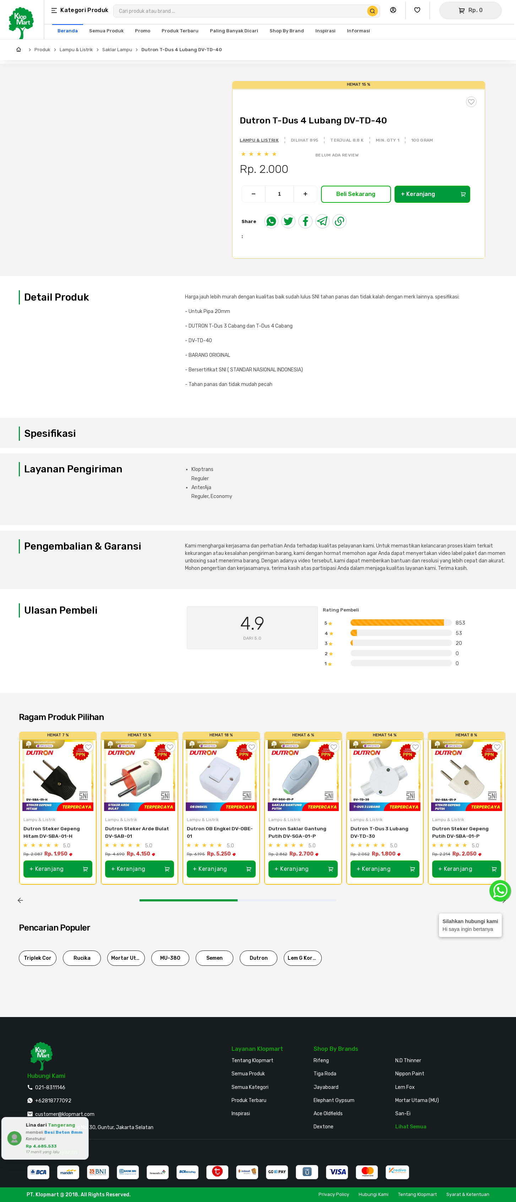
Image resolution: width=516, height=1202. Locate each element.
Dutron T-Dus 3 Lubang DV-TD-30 (380, 832)
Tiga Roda (325, 1074)
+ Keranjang (433, 194)
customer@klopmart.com (64, 1114)
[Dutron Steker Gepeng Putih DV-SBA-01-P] (467, 775)
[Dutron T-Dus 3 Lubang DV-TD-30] (385, 775)
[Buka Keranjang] (470, 10)
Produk (42, 49)
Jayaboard (326, 1087)
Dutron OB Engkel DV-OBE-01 (220, 832)
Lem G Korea (303, 958)
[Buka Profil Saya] (395, 10)
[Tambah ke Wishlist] (88, 747)
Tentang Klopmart (252, 1061)
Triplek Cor (37, 958)
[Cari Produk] (372, 11)
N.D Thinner (408, 1061)
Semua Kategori (250, 1087)
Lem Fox (405, 1087)
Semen (214, 958)
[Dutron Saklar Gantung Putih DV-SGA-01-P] (303, 775)
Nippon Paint (409, 1074)
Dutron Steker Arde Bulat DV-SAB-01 (137, 832)
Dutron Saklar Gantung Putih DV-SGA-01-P (297, 832)
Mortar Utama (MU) (417, 1100)
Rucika (82, 958)
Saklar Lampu (117, 49)
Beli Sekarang (355, 194)
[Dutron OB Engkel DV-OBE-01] (221, 775)
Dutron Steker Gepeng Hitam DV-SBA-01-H (52, 832)
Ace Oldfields (328, 1114)
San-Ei (403, 1114)
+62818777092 (53, 1101)
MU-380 (170, 958)
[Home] (20, 50)
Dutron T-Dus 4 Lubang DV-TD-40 (181, 49)
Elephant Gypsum (334, 1100)
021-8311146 (50, 1088)
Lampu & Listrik (76, 49)
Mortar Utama (128, 958)
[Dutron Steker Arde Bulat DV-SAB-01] (140, 775)
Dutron (259, 958)
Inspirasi (241, 1114)
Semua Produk (248, 1074)
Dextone (323, 1127)
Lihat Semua (411, 1127)
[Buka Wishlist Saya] (419, 10)
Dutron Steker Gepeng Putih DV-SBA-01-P (461, 832)
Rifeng (321, 1061)
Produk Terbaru (249, 1100)
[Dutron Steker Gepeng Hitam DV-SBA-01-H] (58, 775)
